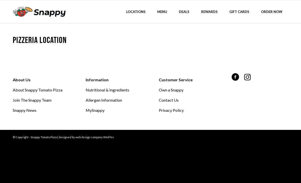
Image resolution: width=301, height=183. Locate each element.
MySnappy (95, 110)
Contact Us (169, 100)
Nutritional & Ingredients (107, 89)
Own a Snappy (171, 89)
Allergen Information (104, 100)
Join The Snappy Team (32, 100)
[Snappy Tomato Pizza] (39, 11)
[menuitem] (135, 11)
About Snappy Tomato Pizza (37, 89)
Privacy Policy (171, 110)
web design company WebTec (94, 137)
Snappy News (24, 110)
